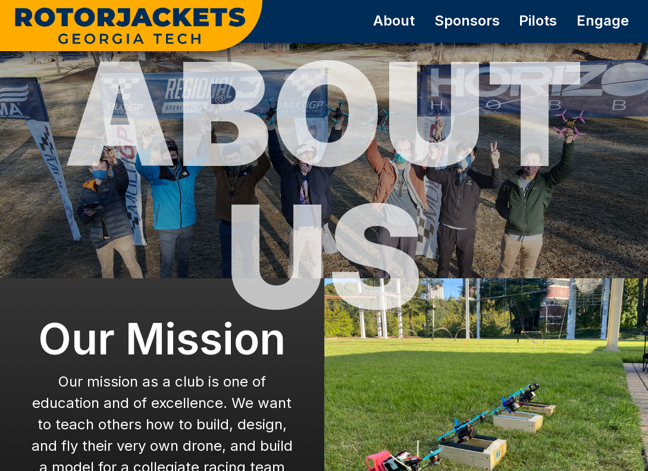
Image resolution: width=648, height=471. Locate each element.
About (394, 20)
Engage (603, 20)
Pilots (538, 20)
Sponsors (467, 20)
